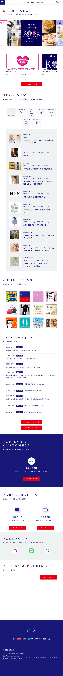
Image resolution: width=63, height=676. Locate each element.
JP (60, 2)
